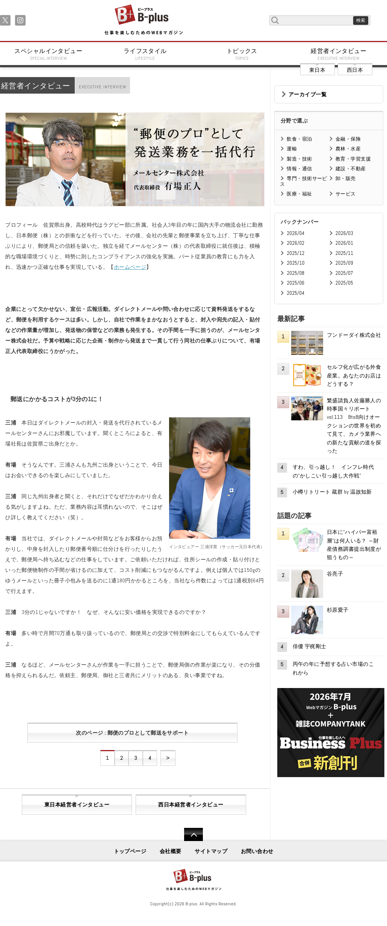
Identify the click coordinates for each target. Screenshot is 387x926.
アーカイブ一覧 (308, 94)
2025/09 (344, 263)
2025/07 (344, 273)
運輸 (292, 148)
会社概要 (170, 851)
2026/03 (344, 233)
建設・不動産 (351, 168)
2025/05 (344, 283)
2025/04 (295, 293)
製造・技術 (299, 159)
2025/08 (295, 273)
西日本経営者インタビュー (190, 804)
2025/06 (295, 283)
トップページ (130, 851)
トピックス (242, 54)
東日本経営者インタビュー (76, 804)
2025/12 (295, 253)
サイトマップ (211, 851)
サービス (346, 194)
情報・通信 (299, 168)
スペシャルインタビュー (48, 54)
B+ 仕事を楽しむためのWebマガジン (143, 20)
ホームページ (130, 267)
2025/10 (295, 263)
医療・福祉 (299, 194)
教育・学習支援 (353, 159)
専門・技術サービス (303, 181)
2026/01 (344, 243)
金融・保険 (348, 139)
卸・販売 (346, 178)
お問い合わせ (257, 851)
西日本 (355, 70)
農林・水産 (348, 148)
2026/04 (295, 233)
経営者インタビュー (338, 54)
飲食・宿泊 (299, 139)
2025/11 (344, 253)
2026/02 (295, 243)
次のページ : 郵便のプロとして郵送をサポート (132, 732)
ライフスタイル (145, 54)
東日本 (317, 70)
